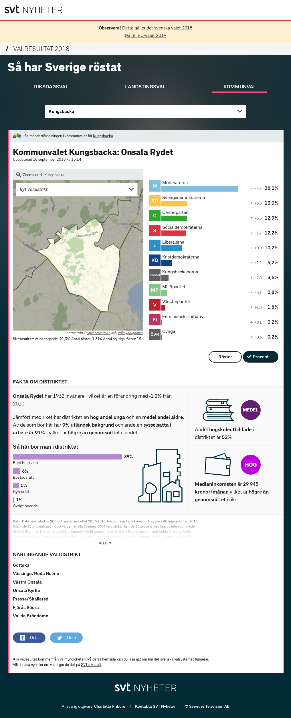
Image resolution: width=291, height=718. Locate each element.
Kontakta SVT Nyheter (155, 706)
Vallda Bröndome (30, 615)
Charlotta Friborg (110, 706)
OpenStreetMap (98, 333)
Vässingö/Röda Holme (36, 573)
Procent (261, 356)
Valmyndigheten (130, 333)
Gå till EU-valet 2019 (145, 35)
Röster (225, 356)
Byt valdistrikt (33, 189)
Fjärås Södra (26, 607)
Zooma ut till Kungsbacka (40, 175)
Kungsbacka (61, 111)
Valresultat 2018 (38, 49)
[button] (29, 638)
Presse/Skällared (30, 599)
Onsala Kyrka (26, 590)
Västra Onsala (27, 582)
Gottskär (22, 565)
